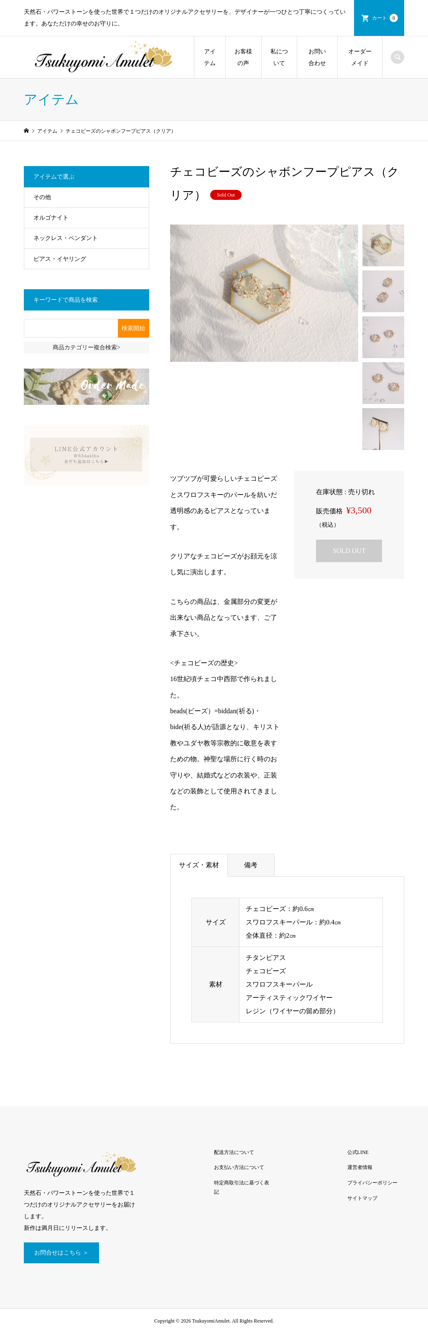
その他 (42, 197)
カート (385, 18)
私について (279, 57)
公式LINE (358, 1152)
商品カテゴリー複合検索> (86, 347)
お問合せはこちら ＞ (61, 1253)
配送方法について (234, 1152)
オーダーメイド (360, 57)
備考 (250, 864)
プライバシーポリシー (372, 1183)
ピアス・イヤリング (59, 259)
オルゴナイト (51, 218)
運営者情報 (359, 1167)
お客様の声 (243, 57)
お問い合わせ (317, 57)
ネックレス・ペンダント (65, 238)
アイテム (210, 57)
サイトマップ (362, 1198)
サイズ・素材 (199, 864)
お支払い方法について (239, 1167)
